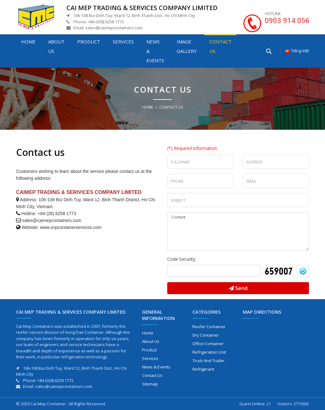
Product (88, 41)
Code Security (181, 259)
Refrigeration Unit (209, 352)
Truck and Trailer (208, 360)
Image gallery (187, 46)
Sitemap (150, 384)
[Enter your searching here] (268, 50)
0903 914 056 (287, 20)
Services (123, 41)
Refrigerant (203, 369)
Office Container (208, 343)
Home (28, 41)
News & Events (155, 51)
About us (56, 46)
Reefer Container (208, 326)
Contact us (220, 46)
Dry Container (205, 335)
